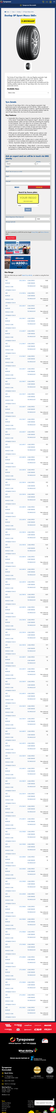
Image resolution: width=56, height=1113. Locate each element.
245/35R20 (22, 828)
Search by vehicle (27, 259)
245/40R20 (22, 841)
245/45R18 (22, 566)
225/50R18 (22, 466)
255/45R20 (22, 878)
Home (7, 12)
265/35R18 (22, 629)
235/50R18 (22, 516)
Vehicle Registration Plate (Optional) (15, 217)
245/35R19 (22, 703)
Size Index (30, 1085)
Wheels (4, 1096)
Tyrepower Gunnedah (28, 5)
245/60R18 (22, 591)
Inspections (4, 1108)
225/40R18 (22, 441)
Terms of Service (44, 232)
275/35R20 (22, 928)
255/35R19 (22, 740)
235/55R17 (22, 403)
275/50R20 (22, 966)
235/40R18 (22, 491)
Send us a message (10, 1068)
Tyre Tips (4, 1094)
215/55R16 (22, 277)
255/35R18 (22, 604)
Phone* (14, 171)
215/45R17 (22, 315)
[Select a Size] (28, 92)
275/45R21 (22, 979)
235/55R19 (22, 690)
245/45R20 (22, 853)
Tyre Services (5, 1112)
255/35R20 (22, 865)
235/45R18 (22, 503)
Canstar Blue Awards (33, 1087)
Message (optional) (10, 222)
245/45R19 (22, 727)
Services (4, 1102)
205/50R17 (22, 302)
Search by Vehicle (6, 1087)
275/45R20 (22, 954)
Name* (7, 166)
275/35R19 (22, 790)
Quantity (38, 161)
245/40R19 (22, 715)
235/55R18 (22, 529)
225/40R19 (22, 641)
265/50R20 (22, 903)
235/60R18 (22, 541)
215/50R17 (22, 328)
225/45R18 (22, 454)
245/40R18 (22, 553)
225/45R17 (22, 353)
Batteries (4, 1106)
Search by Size (5, 1089)
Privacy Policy (35, 232)
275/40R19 (22, 803)
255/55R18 (22, 616)
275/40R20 (22, 941)
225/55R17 (22, 378)
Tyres (3, 1085)
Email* (7, 176)
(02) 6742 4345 (9, 1065)
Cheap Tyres (31, 1091)
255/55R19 (22, 778)
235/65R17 (22, 416)
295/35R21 (22, 991)
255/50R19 (22, 765)
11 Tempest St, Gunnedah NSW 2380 (11, 1061)
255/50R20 (22, 890)
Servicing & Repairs (7, 1110)
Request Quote (11, 238)
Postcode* (8, 181)
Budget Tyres (31, 1089)
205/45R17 (22, 290)
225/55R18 (22, 478)
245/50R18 (22, 578)
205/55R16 (22, 264)
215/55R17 (22, 340)
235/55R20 (22, 815)
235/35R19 (22, 665)
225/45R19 (22, 653)
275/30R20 (22, 916)
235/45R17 (22, 391)
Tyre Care (4, 1093)
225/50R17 (22, 365)
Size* (7, 161)
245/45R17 (22, 428)
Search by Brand (6, 1091)
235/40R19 (22, 677)
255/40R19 (22, 752)
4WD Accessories (6, 1104)
